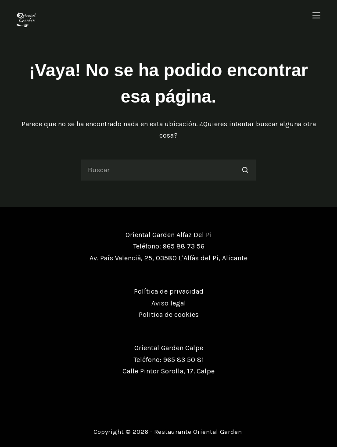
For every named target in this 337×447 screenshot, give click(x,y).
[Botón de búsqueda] (245, 170)
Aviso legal (168, 303)
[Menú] (316, 15)
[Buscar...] (157, 170)
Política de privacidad (169, 291)
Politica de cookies (169, 314)
